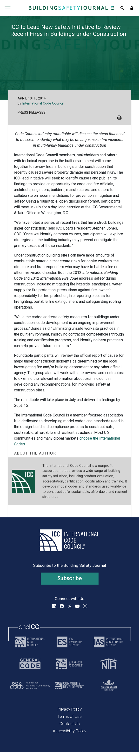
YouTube (77, 606)
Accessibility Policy (69, 730)
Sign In (132, 8)
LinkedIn (54, 606)
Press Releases (32, 113)
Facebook (62, 606)
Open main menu (7, 8)
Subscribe (69, 578)
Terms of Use (69, 716)
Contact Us (70, 723)
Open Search (122, 8)
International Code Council (43, 103)
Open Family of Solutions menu (112, 8)
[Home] (68, 8)
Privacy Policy (69, 709)
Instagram (85, 606)
